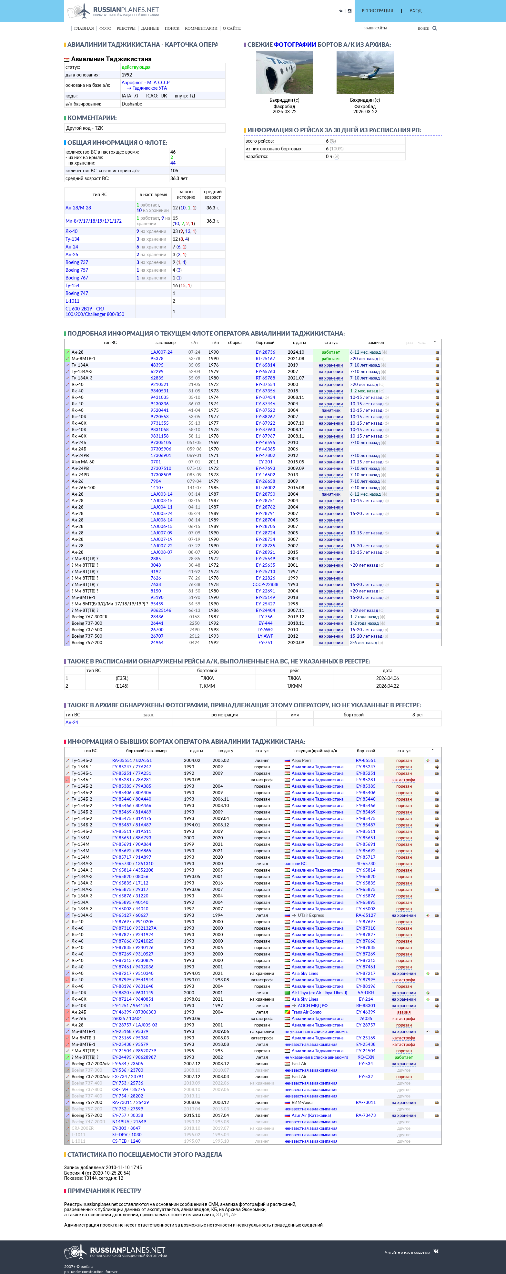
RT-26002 (265, 487)
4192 (156, 571)
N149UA (120, 1121)
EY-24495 (122, 1057)
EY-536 (119, 1070)
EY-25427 (265, 603)
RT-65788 (265, 377)
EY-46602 (265, 474)
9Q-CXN (366, 1057)
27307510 (161, 468)
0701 (156, 461)
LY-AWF (265, 636)
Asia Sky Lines (305, 973)
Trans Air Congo (306, 1012)
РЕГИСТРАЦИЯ (377, 10)
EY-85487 (122, 824)
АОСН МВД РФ (313, 1005)
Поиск (427, 28)
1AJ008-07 (162, 552)
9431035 (160, 397)
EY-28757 (122, 1024)
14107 (157, 487)
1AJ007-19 (162, 539)
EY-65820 (122, 876)
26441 (157, 623)
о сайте (232, 28)
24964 (157, 642)
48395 (157, 365)
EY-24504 (122, 1050)
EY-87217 (122, 973)
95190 (157, 597)
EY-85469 (122, 811)
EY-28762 (265, 507)
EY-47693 (265, 468)
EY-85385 (122, 786)
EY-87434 (265, 397)
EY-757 (119, 1115)
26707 (157, 636)
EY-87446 (265, 403)
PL (226, 1214)
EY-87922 (265, 423)
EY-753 (119, 1083)
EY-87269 (122, 953)
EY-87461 (122, 966)
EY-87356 (265, 390)
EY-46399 (122, 1012)
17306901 (161, 455)
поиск (172, 28)
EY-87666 (122, 941)
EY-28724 (265, 532)
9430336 (160, 403)
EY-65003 (122, 908)
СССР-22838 (265, 584)
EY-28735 (265, 545)
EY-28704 (265, 519)
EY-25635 (265, 565)
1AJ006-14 (162, 519)
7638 (156, 584)
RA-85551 (122, 760)
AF (234, 1214)
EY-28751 (265, 500)
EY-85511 (122, 831)
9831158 (160, 436)
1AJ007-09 (162, 532)
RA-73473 (366, 1115)
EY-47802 (265, 455)
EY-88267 (265, 416)
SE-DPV (119, 1134)
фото (105, 28)
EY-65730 (122, 863)
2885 (156, 558)
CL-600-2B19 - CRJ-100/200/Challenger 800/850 (95, 311)
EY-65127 (122, 915)
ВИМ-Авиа (302, 1102)
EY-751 (265, 642)
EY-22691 (265, 590)
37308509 (161, 474)
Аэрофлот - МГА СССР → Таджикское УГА (145, 85)
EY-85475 (122, 818)
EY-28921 (265, 552)
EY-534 (119, 1063)
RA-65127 (366, 915)
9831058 (160, 429)
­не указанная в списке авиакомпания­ (320, 1031)
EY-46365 (265, 448)
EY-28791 (265, 513)
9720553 (160, 416)
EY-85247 (122, 766)
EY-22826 (265, 578)
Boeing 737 (77, 262)
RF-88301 (366, 1005)
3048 (156, 565)
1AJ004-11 (162, 507)
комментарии (201, 28)
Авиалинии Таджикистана (318, 766)
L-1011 (72, 301)
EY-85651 (122, 837)
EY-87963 (265, 429)
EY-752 (119, 1108)
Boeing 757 (77, 270)
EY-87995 (122, 979)
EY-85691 (122, 844)
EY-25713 (265, 571)
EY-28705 (265, 526)
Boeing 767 (77, 277)
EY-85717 (122, 857)
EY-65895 (122, 902)
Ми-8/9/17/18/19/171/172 (94, 221)
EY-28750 (265, 494)
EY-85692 (122, 850)
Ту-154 (72, 285)
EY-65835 (122, 882)
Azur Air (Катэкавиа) (311, 1115)
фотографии (295, 44)
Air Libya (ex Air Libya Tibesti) (319, 992)
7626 (156, 578)
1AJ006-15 (162, 526)
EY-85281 (122, 779)
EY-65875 (122, 889)
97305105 (161, 442)
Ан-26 (72, 254)
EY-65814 (265, 365)
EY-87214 (122, 999)
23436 (157, 616)
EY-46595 (265, 442)
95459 (157, 603)
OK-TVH (120, 1089)
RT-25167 (265, 358)
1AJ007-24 (162, 352)
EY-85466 (122, 805)
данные (150, 28)
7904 (156, 481)
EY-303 (119, 1128)
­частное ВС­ (296, 863)
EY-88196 (122, 986)
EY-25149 (265, 597)
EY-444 (265, 623)
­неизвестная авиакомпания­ (311, 1044)
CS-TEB (119, 1141)
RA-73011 (122, 1102)
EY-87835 (122, 947)
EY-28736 (265, 352)
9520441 (160, 410)
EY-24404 (265, 610)
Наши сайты (375, 28)
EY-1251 (120, 1005)
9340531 (160, 390)
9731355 (160, 423)
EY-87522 (265, 410)
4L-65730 (366, 863)
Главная (84, 28)
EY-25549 (265, 558)
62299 (157, 371)
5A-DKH (366, 992)
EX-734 (119, 1076)
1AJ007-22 (162, 545)
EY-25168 (122, 1031)
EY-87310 (122, 928)
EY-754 (119, 1095)
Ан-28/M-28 (78, 207)
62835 (157, 377)
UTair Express (311, 915)
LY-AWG (265, 629)
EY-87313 (122, 960)
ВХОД (415, 10)
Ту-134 (72, 239)
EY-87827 (122, 934)
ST (219, 1214)
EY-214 (366, 999)
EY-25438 (122, 1044)
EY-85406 (122, 792)
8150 (156, 590)
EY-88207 (122, 992)
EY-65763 (265, 371)
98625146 (161, 610)
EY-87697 (122, 921)
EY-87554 (265, 384)
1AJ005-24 (162, 513)
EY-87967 (265, 436)
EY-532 (366, 1076)
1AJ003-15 (162, 500)
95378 (157, 358)
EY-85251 (122, 773)
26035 (118, 1018)
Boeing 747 (77, 293)
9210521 (160, 384)
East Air (299, 1063)
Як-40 (71, 231)
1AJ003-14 (162, 494)
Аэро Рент (301, 760)
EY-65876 (122, 895)
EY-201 (265, 461)
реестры (126, 28)
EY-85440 (122, 799)
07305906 (161, 448)
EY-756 (265, 616)
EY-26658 (265, 481)
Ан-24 (72, 246)
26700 (157, 629)
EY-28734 (265, 539)
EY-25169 (122, 1037)
